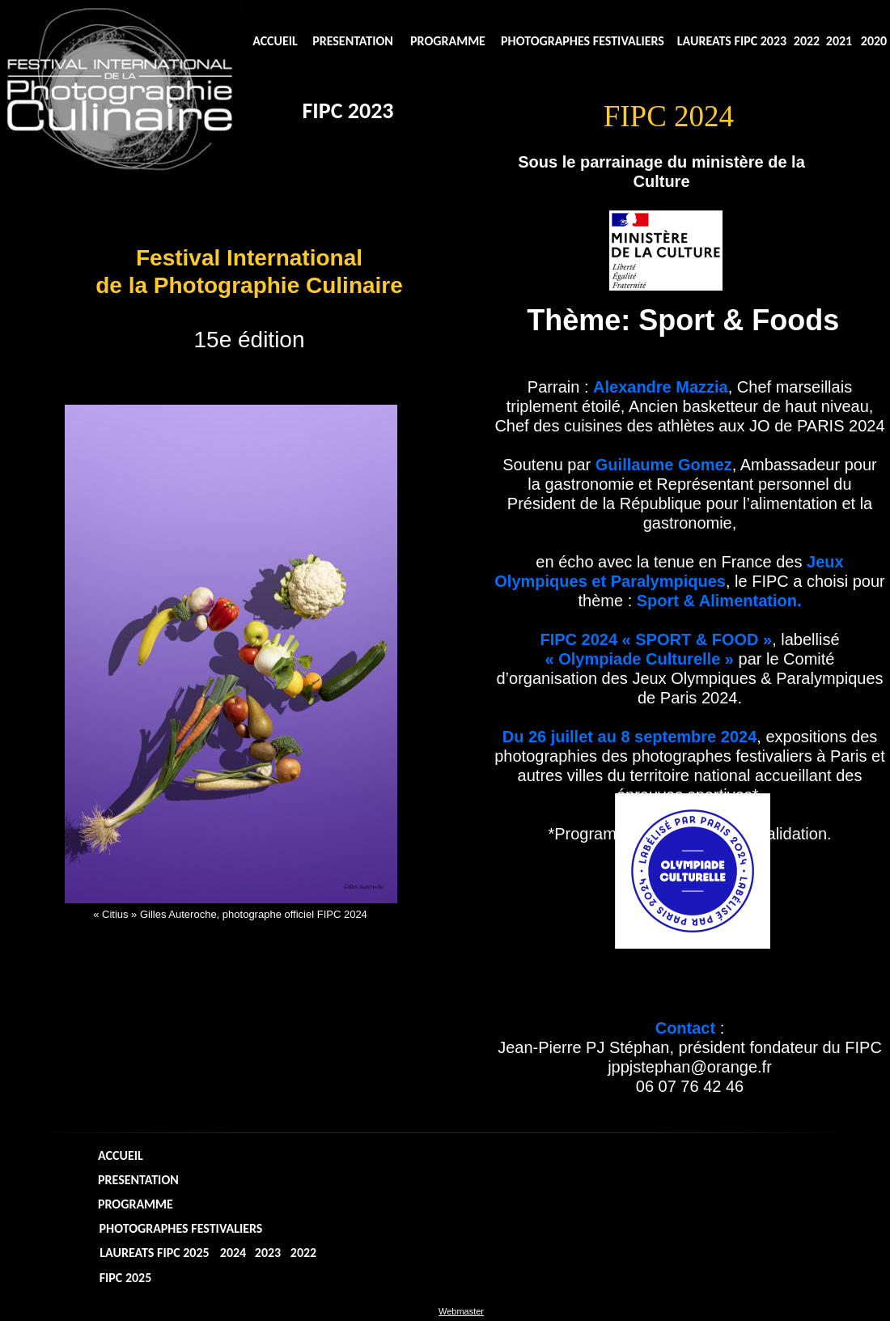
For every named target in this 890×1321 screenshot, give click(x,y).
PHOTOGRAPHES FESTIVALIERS (582, 41)
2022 (807, 41)
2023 (268, 1252)
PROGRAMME (447, 41)
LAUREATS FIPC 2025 (154, 1252)
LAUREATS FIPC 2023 (731, 41)
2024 (233, 1252)
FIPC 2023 (347, 110)
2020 (874, 41)
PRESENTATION (352, 41)
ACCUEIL (275, 41)
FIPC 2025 (126, 1277)
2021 (839, 41)
